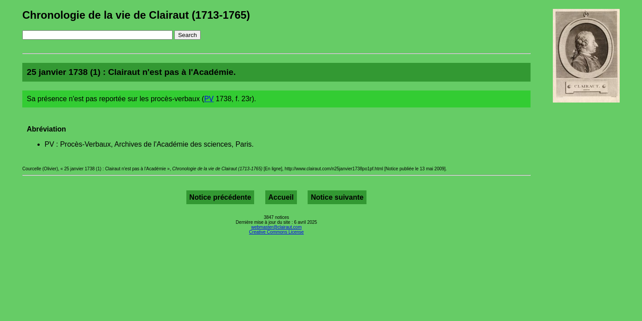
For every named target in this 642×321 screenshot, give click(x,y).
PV (209, 99)
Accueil (281, 197)
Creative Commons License (276, 232)
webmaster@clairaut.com (276, 227)
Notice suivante (337, 197)
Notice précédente (220, 197)
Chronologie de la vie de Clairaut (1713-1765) (136, 15)
